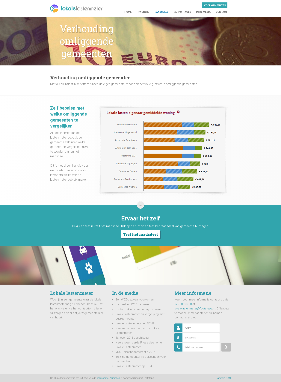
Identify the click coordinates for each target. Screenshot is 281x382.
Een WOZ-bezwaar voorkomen (135, 299)
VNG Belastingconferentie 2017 (135, 352)
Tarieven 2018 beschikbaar (132, 337)
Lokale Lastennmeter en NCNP (135, 323)
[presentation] (202, 360)
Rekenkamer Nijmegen (108, 378)
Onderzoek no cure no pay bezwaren (139, 309)
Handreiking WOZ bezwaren (133, 304)
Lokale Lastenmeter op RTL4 (134, 366)
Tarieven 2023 (223, 378)
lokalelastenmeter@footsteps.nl (194, 308)
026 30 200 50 (183, 304)
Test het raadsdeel (140, 234)
